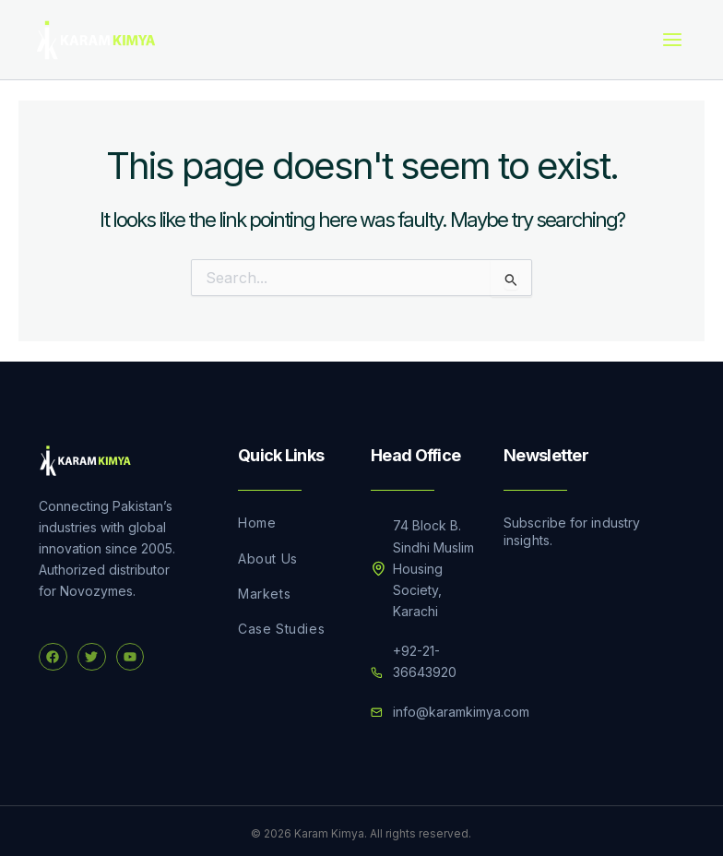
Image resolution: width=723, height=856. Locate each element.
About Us (268, 553)
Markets (264, 588)
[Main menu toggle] (672, 37)
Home (257, 517)
